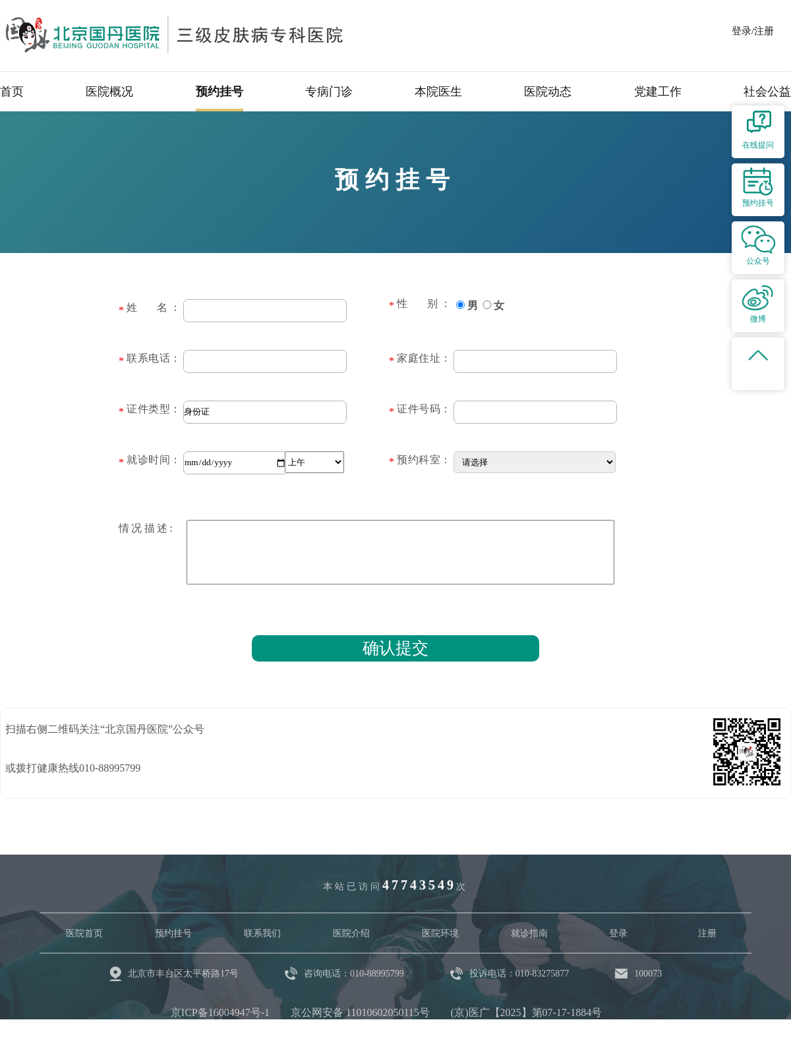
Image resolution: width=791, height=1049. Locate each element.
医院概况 (109, 91)
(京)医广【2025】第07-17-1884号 (526, 1012)
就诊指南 (529, 933)
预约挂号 (219, 91)
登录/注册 (753, 31)
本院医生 (438, 91)
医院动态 (547, 91)
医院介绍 (351, 933)
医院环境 (440, 933)
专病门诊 (329, 91)
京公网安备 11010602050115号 (360, 1012)
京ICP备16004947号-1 (220, 1012)
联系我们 (262, 933)
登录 (618, 933)
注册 (707, 933)
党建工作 (658, 91)
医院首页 (84, 933)
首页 (12, 91)
